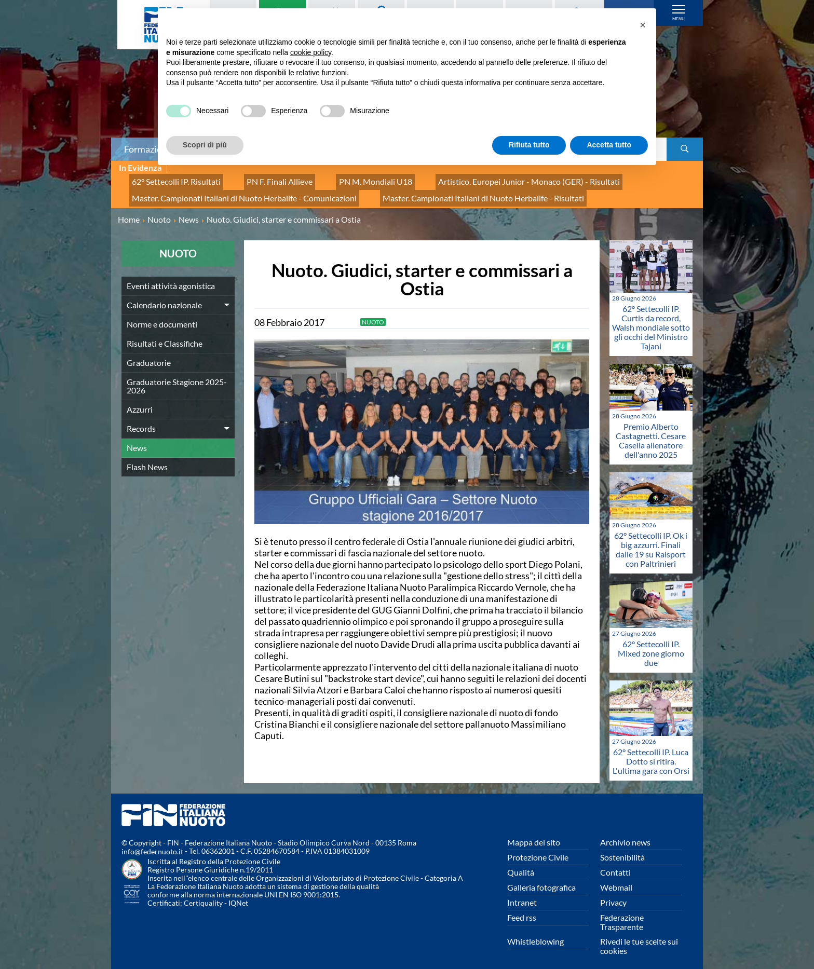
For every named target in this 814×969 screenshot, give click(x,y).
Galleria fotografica (541, 877)
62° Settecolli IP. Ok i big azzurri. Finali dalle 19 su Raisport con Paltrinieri (650, 539)
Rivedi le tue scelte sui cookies (639, 936)
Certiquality (203, 893)
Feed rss (521, 907)
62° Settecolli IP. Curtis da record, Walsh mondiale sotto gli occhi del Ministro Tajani (651, 318)
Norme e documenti (162, 314)
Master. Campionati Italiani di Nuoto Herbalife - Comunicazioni (231, 190)
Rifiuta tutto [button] (529, 145)
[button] (642, 25)
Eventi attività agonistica (171, 276)
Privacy (613, 892)
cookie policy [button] (310, 52)
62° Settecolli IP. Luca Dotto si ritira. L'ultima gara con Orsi (651, 751)
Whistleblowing (535, 931)
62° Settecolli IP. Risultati (169, 179)
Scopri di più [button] (205, 145)
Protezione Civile (537, 847)
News (137, 438)
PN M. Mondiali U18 (345, 179)
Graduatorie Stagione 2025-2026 (177, 376)
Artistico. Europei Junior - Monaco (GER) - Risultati (481, 179)
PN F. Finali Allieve (260, 179)
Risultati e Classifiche (164, 333)
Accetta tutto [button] (609, 145)
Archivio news (625, 832)
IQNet (238, 893)
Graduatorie (149, 353)
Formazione (148, 149)
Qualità (520, 862)
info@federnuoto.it (152, 842)
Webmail (616, 877)
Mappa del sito (533, 832)
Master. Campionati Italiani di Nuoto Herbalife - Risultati (445, 190)
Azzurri (140, 399)
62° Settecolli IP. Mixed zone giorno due (651, 643)
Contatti (615, 862)
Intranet (522, 892)
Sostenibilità (622, 847)
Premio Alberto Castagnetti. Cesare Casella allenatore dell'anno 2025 (651, 431)
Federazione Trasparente (622, 912)
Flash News (147, 457)
